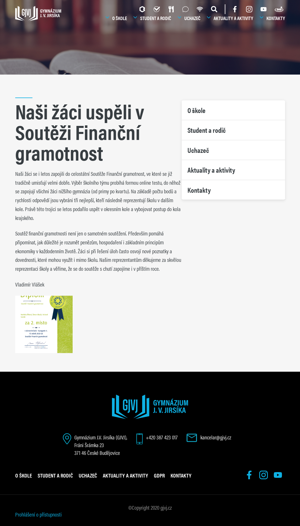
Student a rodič (155, 18)
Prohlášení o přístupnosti (38, 514)
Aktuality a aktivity (233, 18)
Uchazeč (192, 18)
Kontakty (275, 18)
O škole (119, 18)
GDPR (159, 475)
